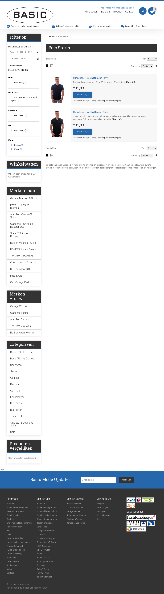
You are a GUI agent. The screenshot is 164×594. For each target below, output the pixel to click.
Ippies (9, 569)
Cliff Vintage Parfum (21, 282)
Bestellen (11, 519)
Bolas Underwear (44, 577)
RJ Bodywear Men (45, 561)
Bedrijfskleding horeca (47, 515)
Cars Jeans (19, 130)
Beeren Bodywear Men (47, 519)
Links (9, 534)
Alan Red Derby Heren (46, 507)
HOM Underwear (44, 546)
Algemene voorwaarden (17, 507)
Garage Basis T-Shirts (46, 542)
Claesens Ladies (19, 312)
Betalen (105, 11)
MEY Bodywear (43, 550)
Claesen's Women (75, 507)
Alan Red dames (74, 504)
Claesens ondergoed (46, 538)
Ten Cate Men (43, 573)
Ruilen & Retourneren (16, 550)
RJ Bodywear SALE (21, 269)
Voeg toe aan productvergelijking (107, 100)
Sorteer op (135, 66)
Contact (129, 11)
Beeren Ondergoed (45, 523)
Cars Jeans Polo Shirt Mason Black (90, 112)
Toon (144, 59)
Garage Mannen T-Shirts (23, 198)
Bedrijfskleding (13, 515)
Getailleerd (19, 115)
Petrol (39, 554)
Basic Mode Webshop (16, 511)
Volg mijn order (103, 515)
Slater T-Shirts (43, 569)
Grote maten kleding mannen (20, 523)
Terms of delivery (14, 554)
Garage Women (19, 306)
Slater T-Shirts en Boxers (19, 235)
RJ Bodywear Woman (22, 332)
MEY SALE (16, 275)
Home (51, 36)
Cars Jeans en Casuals (23, 262)
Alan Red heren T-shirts (47, 511)
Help (98, 519)
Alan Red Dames (19, 319)
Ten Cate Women (74, 519)
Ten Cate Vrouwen (20, 326)
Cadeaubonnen (13, 561)
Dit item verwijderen (38, 54)
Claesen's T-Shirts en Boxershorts (21, 225)
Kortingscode (13, 565)
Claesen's (41, 534)
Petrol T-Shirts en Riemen (19, 206)
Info (8, 531)
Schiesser (41, 565)
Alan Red (41, 504)
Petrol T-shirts (43, 557)
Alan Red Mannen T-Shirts (21, 216)
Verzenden (11, 557)
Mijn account (91, 11)
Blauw (17, 145)
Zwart (17, 149)
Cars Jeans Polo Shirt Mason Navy (90, 78)
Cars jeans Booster (45, 531)
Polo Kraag (19, 82)
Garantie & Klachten (15, 538)
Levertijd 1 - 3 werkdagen (136, 26)
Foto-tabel (47, 65)
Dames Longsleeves (76, 523)
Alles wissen (16, 65)
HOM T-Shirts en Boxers (23, 249)
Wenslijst (101, 511)
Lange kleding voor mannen (19, 542)
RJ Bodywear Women (76, 515)
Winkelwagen (102, 507)
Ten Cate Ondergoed (21, 255)
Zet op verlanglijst (81, 100)
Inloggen (117, 11)
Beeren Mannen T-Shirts (23, 242)
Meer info (131, 82)
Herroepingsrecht (14, 527)
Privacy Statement (15, 546)
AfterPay (10, 504)
